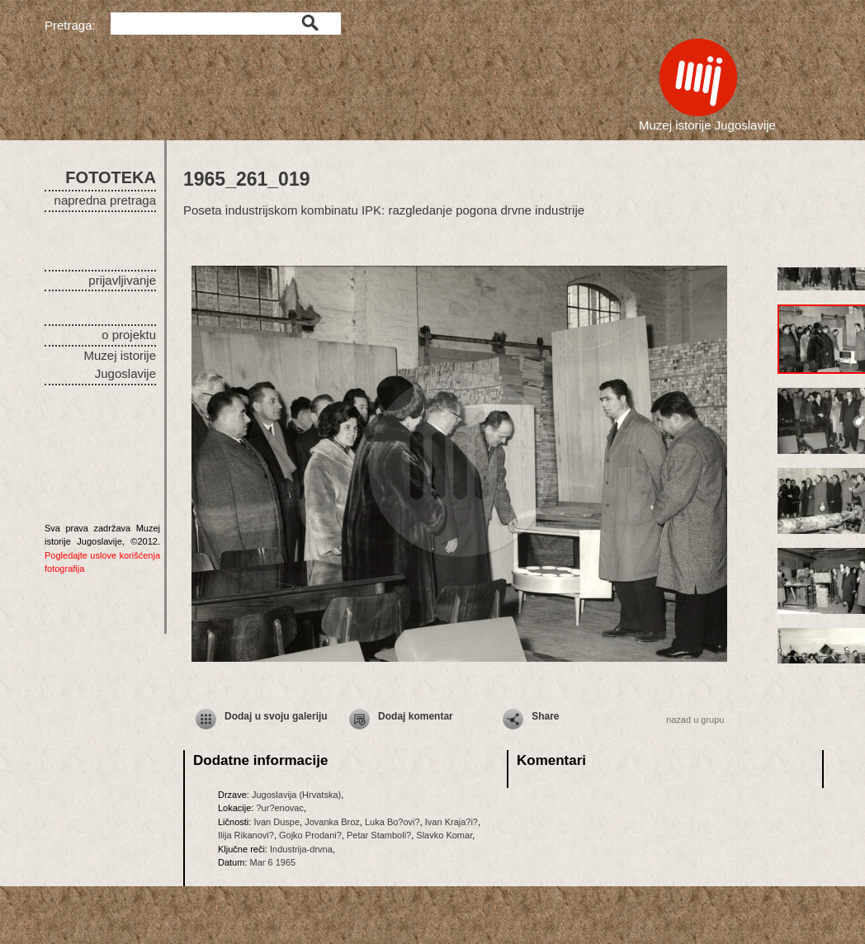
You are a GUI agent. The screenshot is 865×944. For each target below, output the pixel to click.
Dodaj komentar (415, 716)
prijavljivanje (122, 280)
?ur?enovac (280, 808)
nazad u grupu (695, 720)
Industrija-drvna (301, 849)
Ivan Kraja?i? (451, 822)
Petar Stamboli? (379, 835)
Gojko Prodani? (310, 835)
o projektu (129, 335)
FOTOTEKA (110, 177)
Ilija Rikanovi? (246, 835)
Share (545, 716)
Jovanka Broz (332, 822)
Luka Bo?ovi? (392, 822)
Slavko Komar (444, 835)
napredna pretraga (105, 200)
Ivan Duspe (276, 822)
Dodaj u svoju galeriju (276, 716)
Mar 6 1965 (273, 862)
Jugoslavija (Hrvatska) (296, 795)
